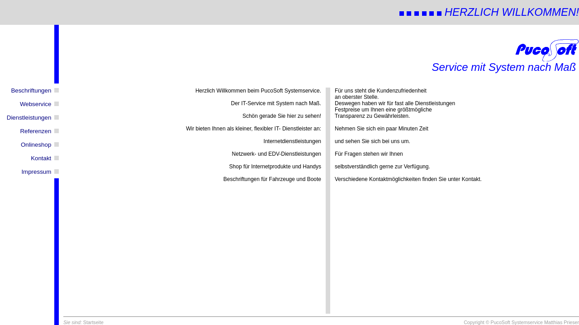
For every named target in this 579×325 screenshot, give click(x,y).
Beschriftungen (31, 90)
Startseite (93, 322)
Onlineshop (36, 144)
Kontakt (41, 158)
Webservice (35, 104)
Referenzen (35, 131)
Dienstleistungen (29, 117)
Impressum (36, 171)
